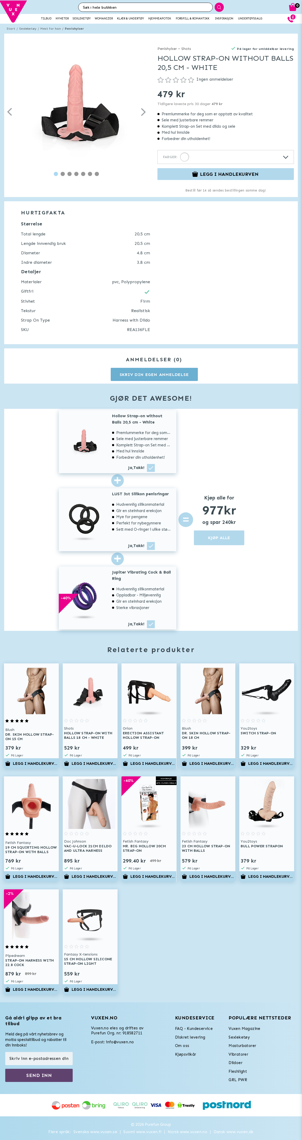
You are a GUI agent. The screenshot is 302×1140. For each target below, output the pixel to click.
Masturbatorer (242, 1045)
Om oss (182, 1045)
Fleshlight (238, 1071)
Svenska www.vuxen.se (95, 1131)
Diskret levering (190, 1037)
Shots (186, 49)
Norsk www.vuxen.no (187, 1131)
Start (11, 28)
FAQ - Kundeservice (194, 1028)
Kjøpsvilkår (185, 1054)
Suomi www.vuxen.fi (142, 1131)
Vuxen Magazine (245, 1028)
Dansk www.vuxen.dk (234, 1131)
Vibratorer (238, 1054)
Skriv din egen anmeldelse (154, 374)
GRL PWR (238, 1079)
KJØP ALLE (219, 537)
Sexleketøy (27, 28)
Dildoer (235, 1062)
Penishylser (74, 28)
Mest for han (50, 28)
